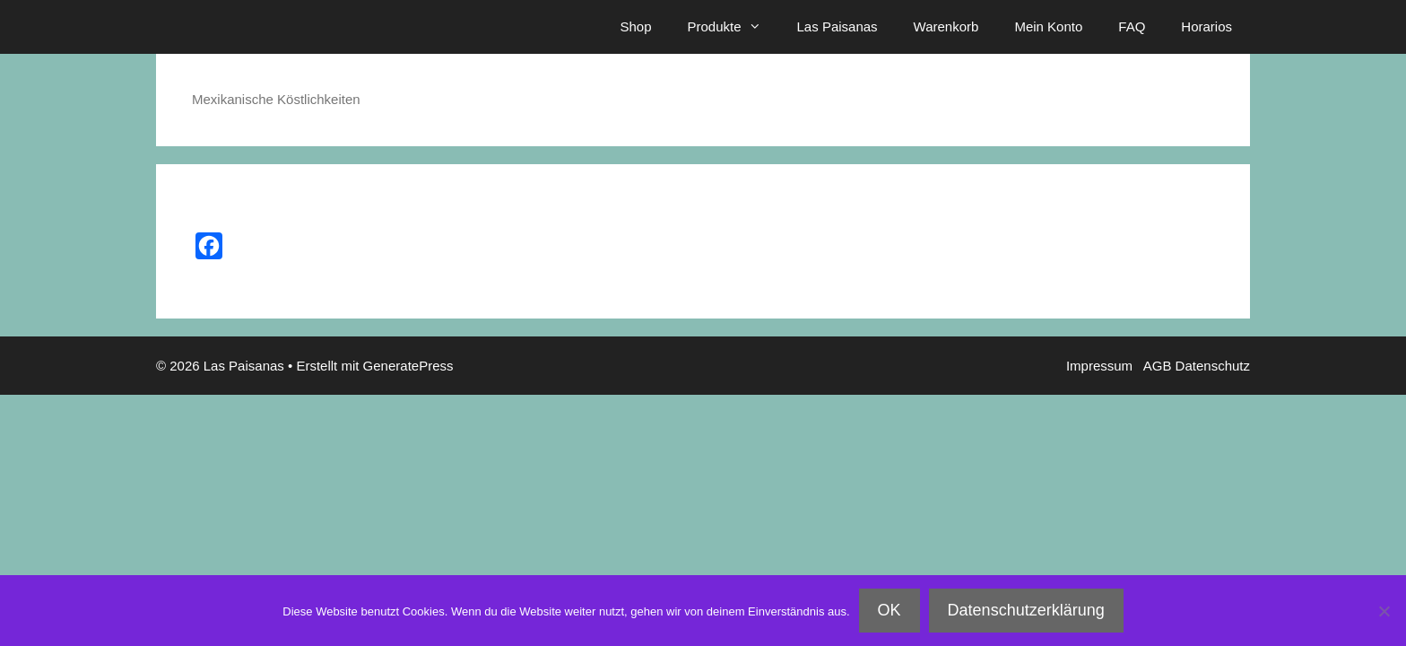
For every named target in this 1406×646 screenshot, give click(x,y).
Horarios (1206, 26)
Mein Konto (1048, 26)
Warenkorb (946, 26)
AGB (1159, 365)
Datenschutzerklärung (1026, 610)
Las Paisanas (837, 26)
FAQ (1131, 26)
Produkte (732, 27)
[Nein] (1384, 611)
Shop (635, 26)
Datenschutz (1213, 365)
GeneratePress (408, 365)
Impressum (1103, 365)
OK (889, 610)
